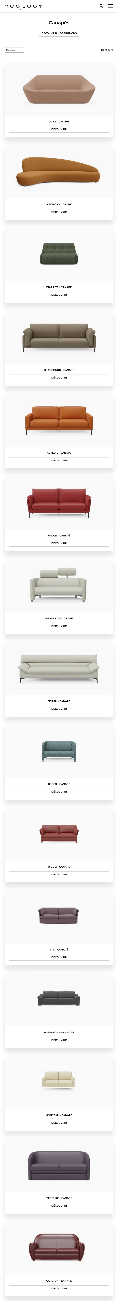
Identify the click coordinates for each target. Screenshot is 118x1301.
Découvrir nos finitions (59, 33)
